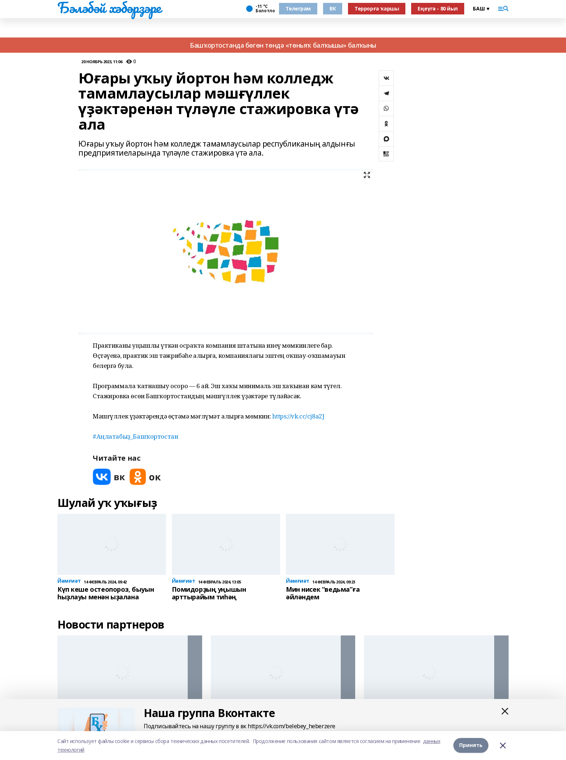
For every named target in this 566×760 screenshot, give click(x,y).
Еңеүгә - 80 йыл (438, 8)
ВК (333, 8)
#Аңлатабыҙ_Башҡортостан (135, 436)
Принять (471, 745)
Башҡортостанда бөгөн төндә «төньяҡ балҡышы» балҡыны (283, 45)
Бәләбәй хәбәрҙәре (109, 7)
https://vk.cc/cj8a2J (298, 416)
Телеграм (298, 8)
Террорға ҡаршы (376, 8)
